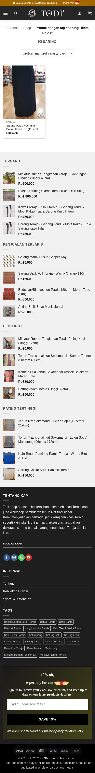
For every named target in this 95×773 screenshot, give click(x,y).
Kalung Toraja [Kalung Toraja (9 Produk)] (33, 641)
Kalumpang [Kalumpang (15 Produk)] (35, 635)
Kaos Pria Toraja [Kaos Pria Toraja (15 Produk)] (13, 648)
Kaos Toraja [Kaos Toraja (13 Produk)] (34, 648)
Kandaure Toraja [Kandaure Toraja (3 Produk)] (54, 641)
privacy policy (54, 731)
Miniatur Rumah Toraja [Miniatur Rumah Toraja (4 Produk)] (53, 654)
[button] (5, 13)
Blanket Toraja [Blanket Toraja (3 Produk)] (12, 628)
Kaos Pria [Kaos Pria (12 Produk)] (73, 641)
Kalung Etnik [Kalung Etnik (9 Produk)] (71, 635)
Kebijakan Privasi (15, 591)
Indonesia (72, 3)
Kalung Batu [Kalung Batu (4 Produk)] (53, 635)
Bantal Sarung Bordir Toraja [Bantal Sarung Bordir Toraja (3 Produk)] (20, 621)
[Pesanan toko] (47, 53)
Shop (27, 28)
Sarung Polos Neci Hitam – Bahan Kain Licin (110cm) (22, 127)
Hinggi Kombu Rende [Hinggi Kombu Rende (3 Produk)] (37, 628)
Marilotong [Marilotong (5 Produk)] (51, 648)
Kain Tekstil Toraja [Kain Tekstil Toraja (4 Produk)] (14, 635)
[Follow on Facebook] (6, 557)
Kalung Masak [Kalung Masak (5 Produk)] (12, 641)
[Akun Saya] (80, 13)
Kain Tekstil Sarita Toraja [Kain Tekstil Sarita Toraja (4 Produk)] (67, 628)
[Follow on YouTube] (28, 557)
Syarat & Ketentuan (17, 599)
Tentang (9, 583)
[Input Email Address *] (47, 704)
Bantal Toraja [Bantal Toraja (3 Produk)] (47, 621)
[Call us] (21, 557)
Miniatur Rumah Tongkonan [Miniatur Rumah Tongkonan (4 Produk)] (20, 654)
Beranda (12, 28)
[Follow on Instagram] (14, 557)
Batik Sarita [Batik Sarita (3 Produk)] (65, 621)
